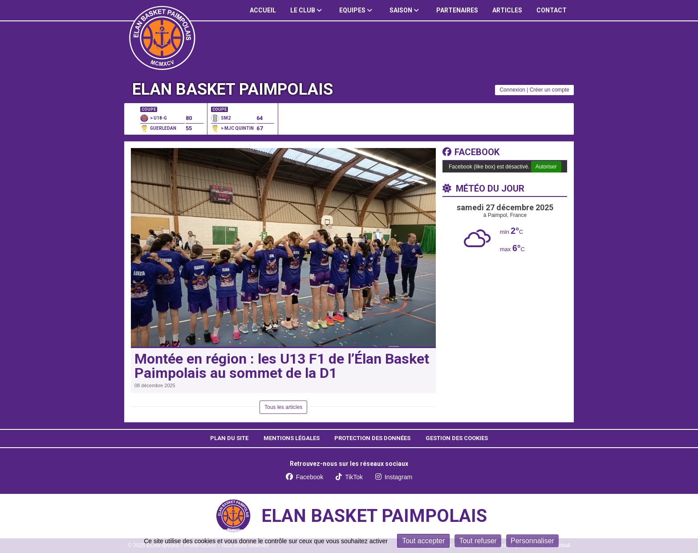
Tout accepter (423, 541)
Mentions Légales (292, 438)
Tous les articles (283, 407)
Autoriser (546, 167)
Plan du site (229, 438)
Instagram (393, 477)
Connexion (512, 90)
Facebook (470, 152)
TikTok (349, 477)
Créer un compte (549, 90)
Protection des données (372, 438)
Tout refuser (477, 541)
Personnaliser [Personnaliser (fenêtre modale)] (532, 541)
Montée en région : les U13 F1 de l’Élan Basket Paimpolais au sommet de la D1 (281, 366)
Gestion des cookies (457, 438)
